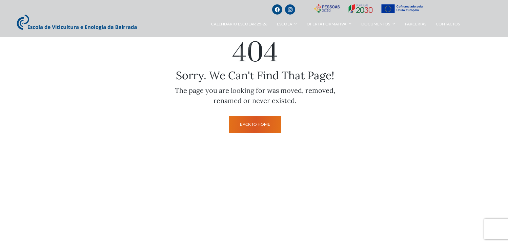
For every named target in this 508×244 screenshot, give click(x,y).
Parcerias (415, 23)
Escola (284, 23)
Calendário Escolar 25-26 (239, 23)
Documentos (375, 23)
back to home (255, 124)
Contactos (448, 23)
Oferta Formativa (326, 23)
